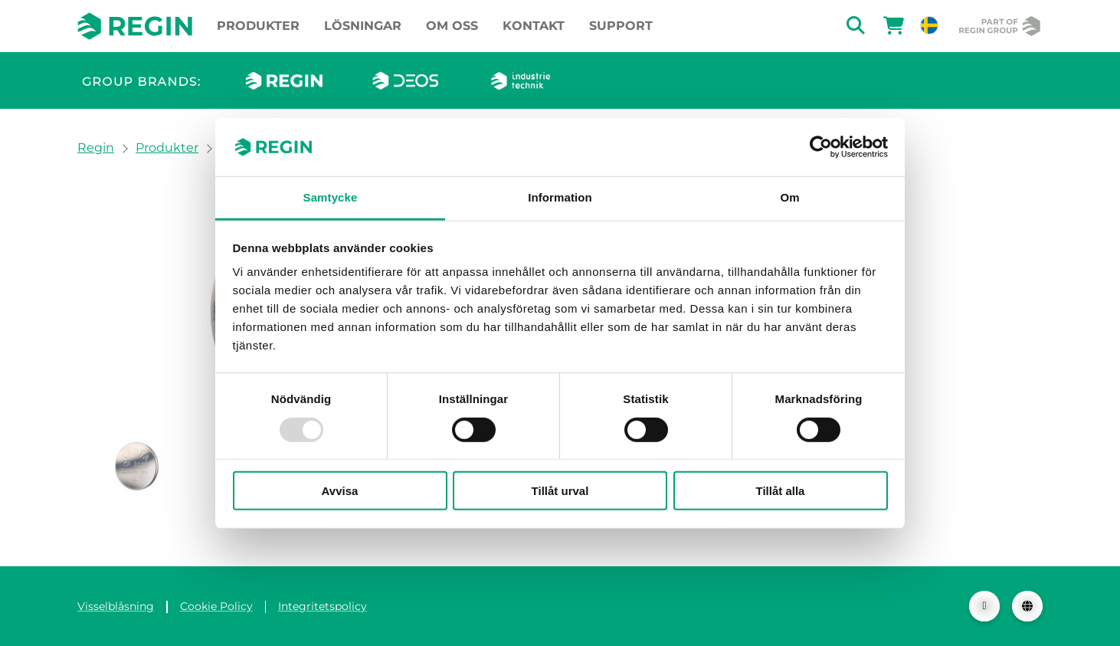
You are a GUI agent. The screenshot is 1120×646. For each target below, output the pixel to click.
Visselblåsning (115, 606)
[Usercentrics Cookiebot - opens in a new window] (821, 147)
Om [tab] (789, 197)
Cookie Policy (216, 606)
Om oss (452, 25)
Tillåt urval (560, 490)
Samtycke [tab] (330, 197)
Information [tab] (560, 197)
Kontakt (534, 25)
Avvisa (340, 490)
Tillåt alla (780, 490)
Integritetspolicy (322, 606)
